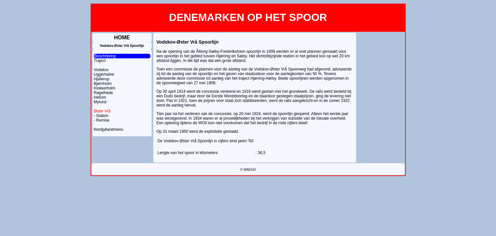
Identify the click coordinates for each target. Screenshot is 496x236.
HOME (122, 37)
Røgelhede (103, 92)
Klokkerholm (105, 88)
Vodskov (101, 70)
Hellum (100, 97)
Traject (100, 60)
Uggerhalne (104, 74)
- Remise (102, 120)
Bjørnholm (103, 83)
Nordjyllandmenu (108, 129)
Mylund (100, 102)
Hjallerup (101, 79)
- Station (101, 115)
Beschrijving (105, 56)
